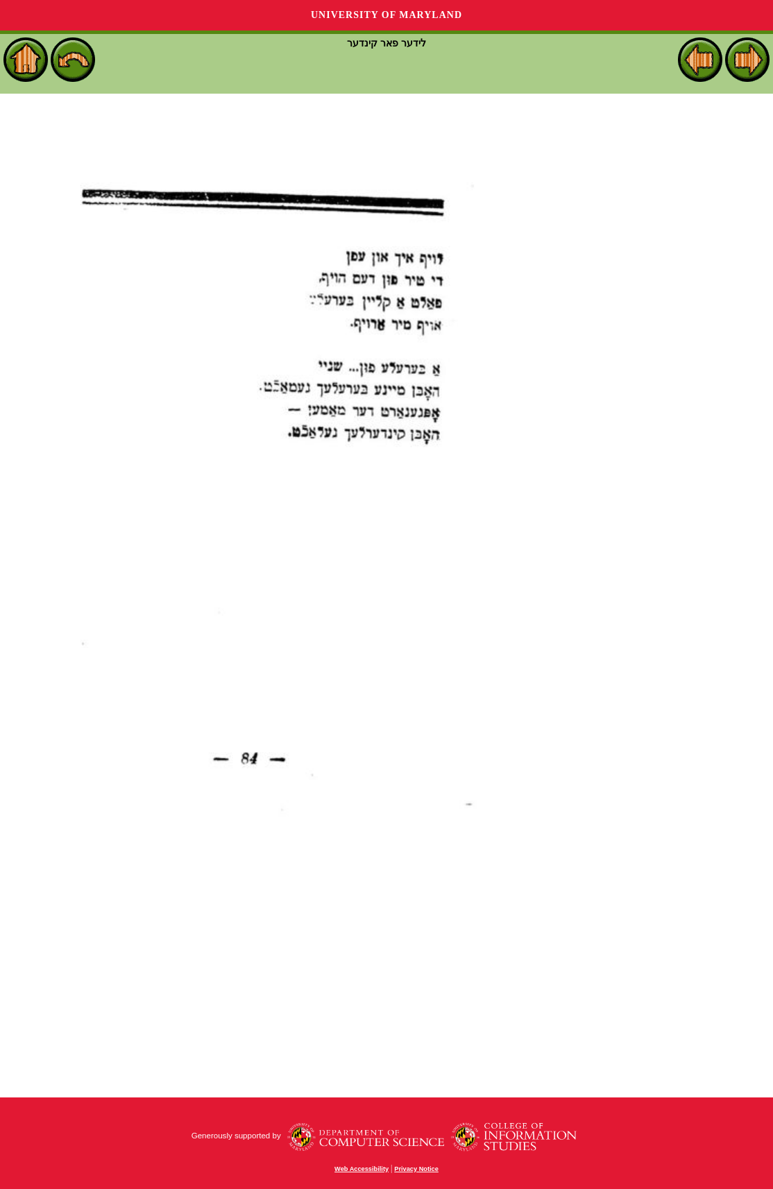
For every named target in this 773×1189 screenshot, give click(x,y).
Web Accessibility (361, 1168)
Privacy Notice (416, 1168)
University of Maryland (386, 15)
